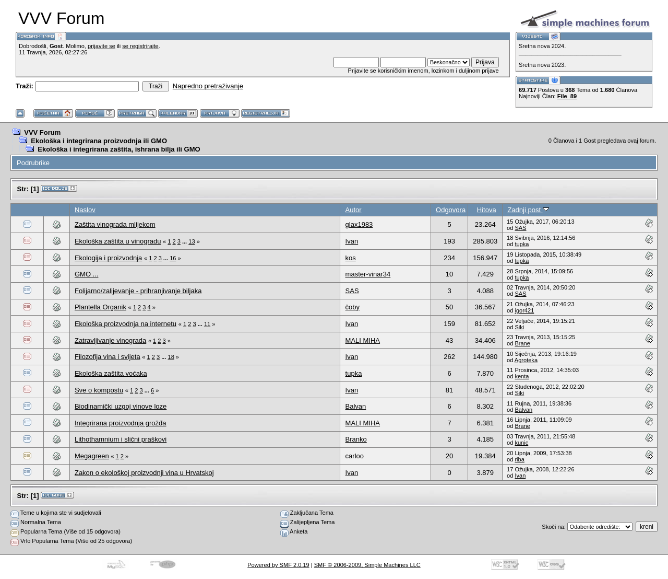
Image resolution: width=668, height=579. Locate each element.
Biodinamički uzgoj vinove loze (120, 406)
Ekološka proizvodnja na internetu (125, 324)
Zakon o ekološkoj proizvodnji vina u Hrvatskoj (144, 473)
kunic (521, 442)
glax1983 (359, 224)
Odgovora (451, 210)
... (185, 241)
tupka (522, 244)
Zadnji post (527, 210)
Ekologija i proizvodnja (108, 258)
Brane (522, 343)
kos (350, 258)
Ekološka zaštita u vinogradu (118, 241)
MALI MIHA (362, 340)
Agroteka (526, 360)
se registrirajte (140, 46)
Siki (519, 327)
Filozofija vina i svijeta (107, 357)
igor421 (524, 310)
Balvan (355, 406)
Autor (353, 210)
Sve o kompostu (99, 390)
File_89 (567, 96)
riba (519, 459)
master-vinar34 (368, 274)
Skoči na (553, 527)
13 (191, 241)
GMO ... (87, 274)
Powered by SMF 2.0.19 (278, 565)
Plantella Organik (100, 307)
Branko (356, 439)
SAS (520, 228)
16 (173, 258)
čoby (352, 307)
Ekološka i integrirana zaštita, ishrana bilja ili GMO (119, 149)
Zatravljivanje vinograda (110, 340)
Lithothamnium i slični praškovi (120, 439)
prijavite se (101, 46)
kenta (522, 376)
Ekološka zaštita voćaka (111, 373)
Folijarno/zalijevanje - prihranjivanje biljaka (138, 291)
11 (207, 324)
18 (171, 357)
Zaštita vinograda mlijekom (115, 224)
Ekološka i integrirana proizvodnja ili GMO (99, 141)
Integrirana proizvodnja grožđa (120, 423)
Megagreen (92, 456)
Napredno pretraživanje (208, 86)
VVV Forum (42, 132)
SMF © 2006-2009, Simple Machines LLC (367, 565)
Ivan (352, 241)
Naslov (85, 210)
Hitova (486, 210)
